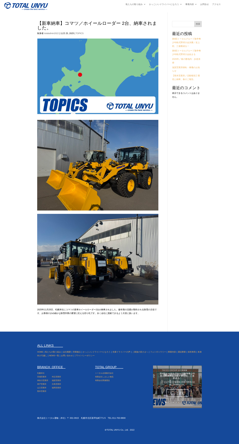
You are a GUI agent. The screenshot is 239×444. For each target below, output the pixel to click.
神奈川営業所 (42, 380)
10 (189, 402)
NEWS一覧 (54, 355)
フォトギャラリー (158, 352)
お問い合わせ (67, 355)
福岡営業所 (56, 388)
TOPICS (80, 33)
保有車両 (192, 352)
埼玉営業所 (56, 377)
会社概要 (67, 352)
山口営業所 (41, 388)
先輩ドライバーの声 (121, 352)
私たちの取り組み (134, 4)
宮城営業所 (41, 377)
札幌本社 (41, 373)
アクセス (216, 4)
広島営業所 (56, 384)
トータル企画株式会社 (104, 373)
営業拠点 (77, 352)
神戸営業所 (41, 384)
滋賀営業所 (56, 380)
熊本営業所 (41, 391)
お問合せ (204, 4)
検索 (198, 24)
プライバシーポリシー (85, 355)
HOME (40, 352)
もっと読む (177, 393)
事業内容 (189, 4)
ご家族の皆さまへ (140, 352)
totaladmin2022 (51, 33)
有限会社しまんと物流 (104, 377)
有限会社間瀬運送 (102, 380)
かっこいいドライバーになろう (164, 4)
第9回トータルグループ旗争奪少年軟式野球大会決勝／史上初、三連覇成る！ (186, 42)
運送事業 (182, 352)
